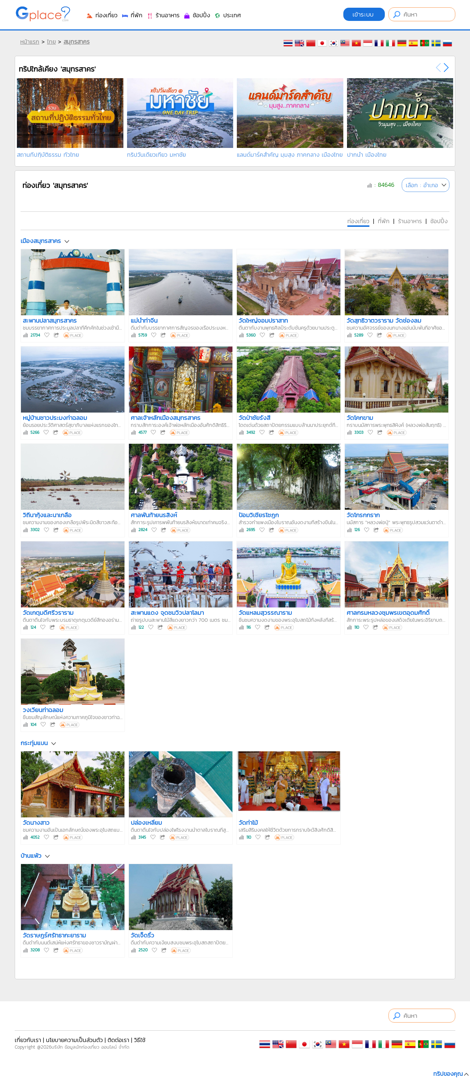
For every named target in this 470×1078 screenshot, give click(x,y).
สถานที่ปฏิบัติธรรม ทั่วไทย (48, 154)
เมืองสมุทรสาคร (41, 241)
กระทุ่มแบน (34, 743)
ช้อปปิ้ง (196, 15)
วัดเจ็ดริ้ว (142, 935)
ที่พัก (131, 15)
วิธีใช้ (139, 1039)
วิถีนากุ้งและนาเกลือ (47, 515)
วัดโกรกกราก (363, 515)
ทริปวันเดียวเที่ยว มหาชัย (156, 154)
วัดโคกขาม (360, 417)
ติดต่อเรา (118, 1039)
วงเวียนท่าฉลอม (43, 710)
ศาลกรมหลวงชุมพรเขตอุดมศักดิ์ (388, 612)
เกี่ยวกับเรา (28, 1039)
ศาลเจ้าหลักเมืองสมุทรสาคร (165, 417)
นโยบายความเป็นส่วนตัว (74, 1039)
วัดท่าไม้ (248, 822)
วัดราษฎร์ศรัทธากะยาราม (54, 935)
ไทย (51, 41)
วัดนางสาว (36, 822)
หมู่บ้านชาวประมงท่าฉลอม (55, 417)
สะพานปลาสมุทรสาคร (50, 320)
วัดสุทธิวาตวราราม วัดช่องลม (384, 320)
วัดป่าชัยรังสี (254, 417)
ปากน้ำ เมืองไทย (366, 154)
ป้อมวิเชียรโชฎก (259, 515)
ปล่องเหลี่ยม (146, 822)
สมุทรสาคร (77, 41)
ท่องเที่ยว (102, 15)
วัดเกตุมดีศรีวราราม (48, 612)
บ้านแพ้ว (31, 856)
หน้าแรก (29, 41)
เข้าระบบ (364, 14)
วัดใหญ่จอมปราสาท (263, 320)
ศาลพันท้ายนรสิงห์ (154, 515)
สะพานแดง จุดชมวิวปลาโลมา (167, 612)
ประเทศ (227, 15)
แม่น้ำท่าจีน (144, 320)
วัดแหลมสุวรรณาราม (265, 612)
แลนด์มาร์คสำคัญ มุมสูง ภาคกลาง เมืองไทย (290, 154)
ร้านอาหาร (163, 15)
